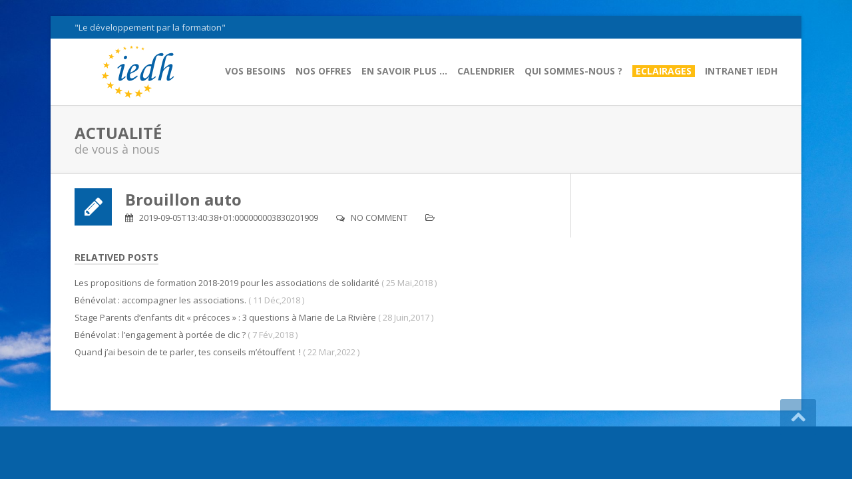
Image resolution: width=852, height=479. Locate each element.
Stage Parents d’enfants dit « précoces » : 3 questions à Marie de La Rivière (225, 317)
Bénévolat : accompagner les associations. (160, 300)
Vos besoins (255, 71)
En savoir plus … (404, 71)
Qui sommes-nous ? (573, 71)
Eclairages (664, 71)
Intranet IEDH (741, 71)
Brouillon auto (183, 199)
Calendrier (486, 71)
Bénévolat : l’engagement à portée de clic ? (160, 335)
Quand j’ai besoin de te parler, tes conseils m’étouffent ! (188, 352)
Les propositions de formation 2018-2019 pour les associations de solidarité (227, 283)
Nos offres (323, 71)
